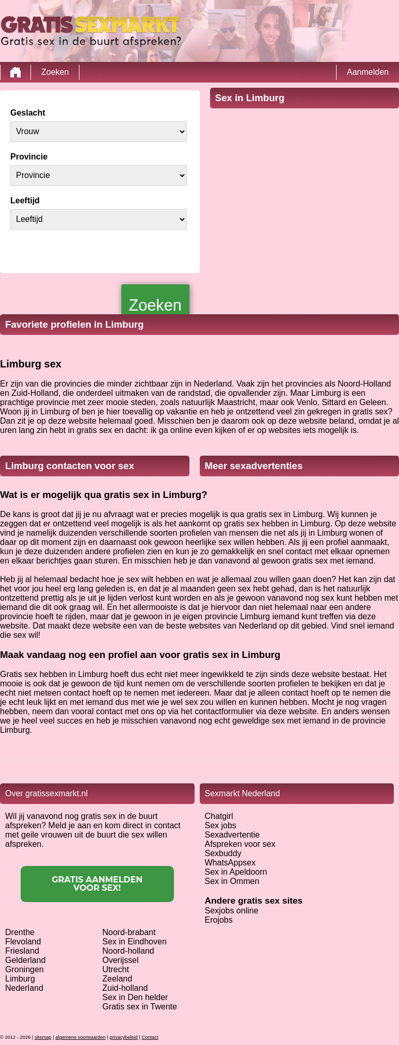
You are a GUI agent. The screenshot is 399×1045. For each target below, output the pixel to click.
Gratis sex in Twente (139, 1006)
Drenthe (20, 932)
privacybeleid (123, 1037)
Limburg (20, 978)
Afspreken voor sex (240, 844)
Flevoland (23, 941)
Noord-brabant (128, 932)
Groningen (24, 969)
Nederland (24, 988)
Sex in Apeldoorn (236, 871)
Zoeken (55, 72)
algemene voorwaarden (80, 1037)
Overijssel (120, 960)
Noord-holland (128, 950)
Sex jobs (220, 825)
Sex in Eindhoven (134, 941)
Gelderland (25, 960)
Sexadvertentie (232, 834)
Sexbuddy (223, 853)
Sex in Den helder (135, 997)
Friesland (22, 950)
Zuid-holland (125, 988)
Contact (149, 1037)
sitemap (43, 1037)
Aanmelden (368, 72)
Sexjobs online (232, 910)
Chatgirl (219, 816)
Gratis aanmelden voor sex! (97, 884)
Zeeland (117, 978)
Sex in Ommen (232, 881)
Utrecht (115, 969)
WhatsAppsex (230, 862)
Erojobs (219, 919)
